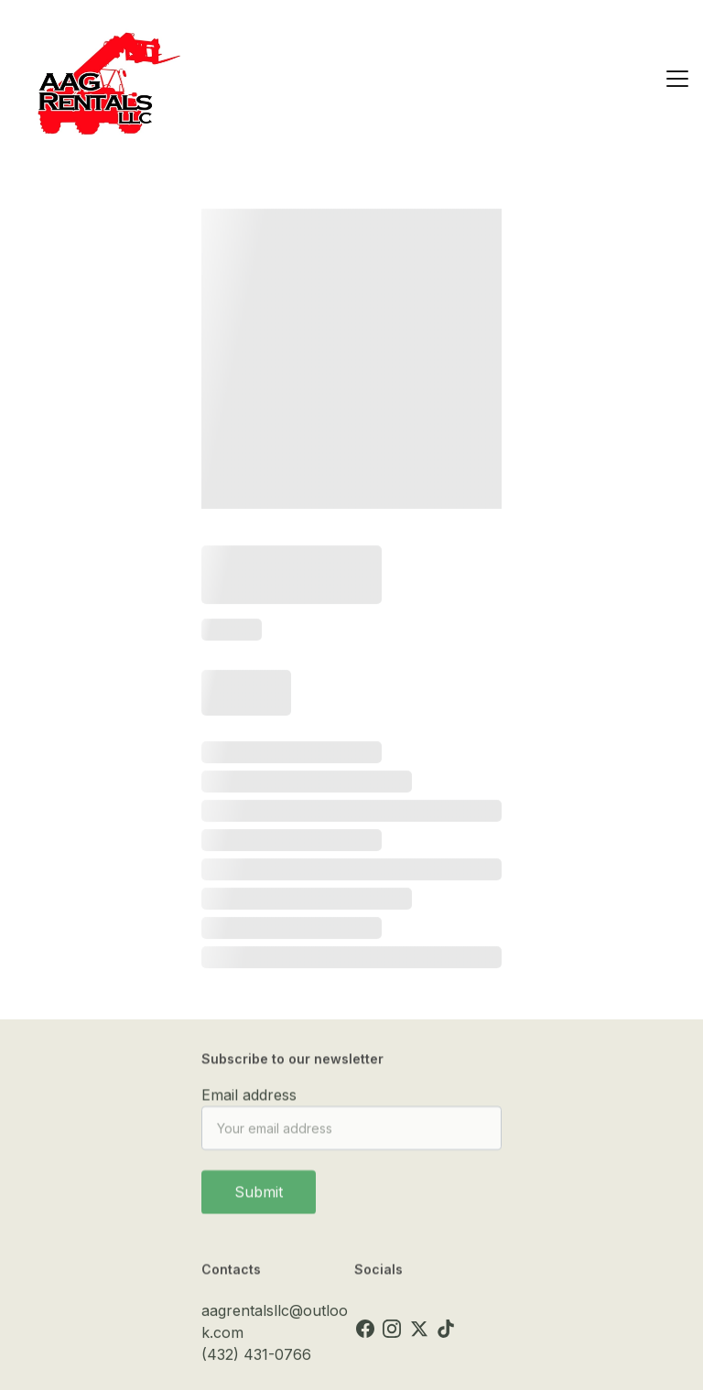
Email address (249, 1101)
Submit (258, 1198)
